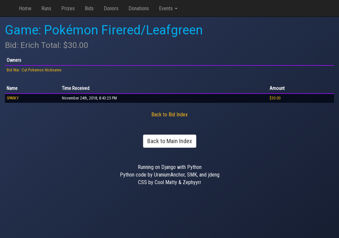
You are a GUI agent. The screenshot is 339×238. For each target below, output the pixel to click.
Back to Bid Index (169, 114)
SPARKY (13, 98)
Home (25, 8)
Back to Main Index (169, 141)
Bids (89, 8)
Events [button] (168, 8)
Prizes (68, 8)
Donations (138, 8)
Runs (46, 8)
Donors (111, 8)
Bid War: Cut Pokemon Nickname (34, 70)
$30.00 (274, 98)
